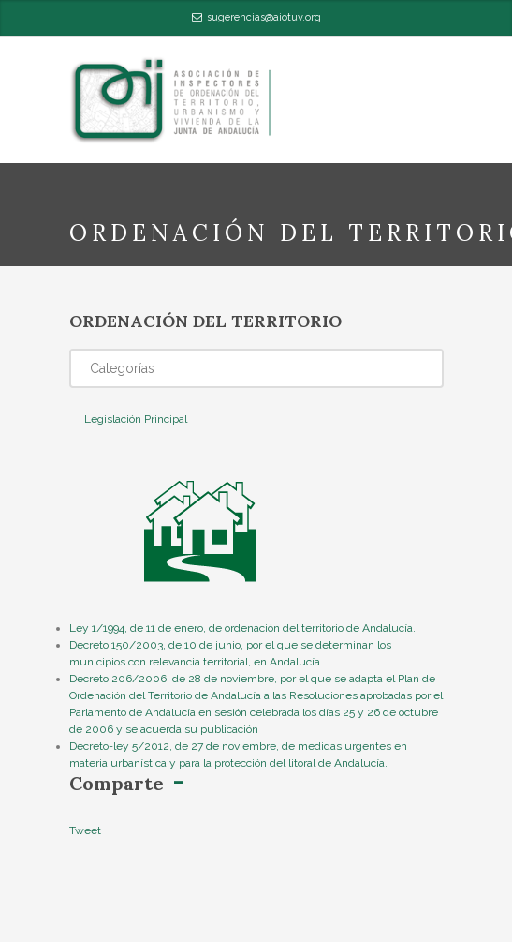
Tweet (85, 830)
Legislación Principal (135, 419)
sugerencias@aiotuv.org (264, 17)
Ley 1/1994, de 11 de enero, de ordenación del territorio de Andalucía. (242, 628)
